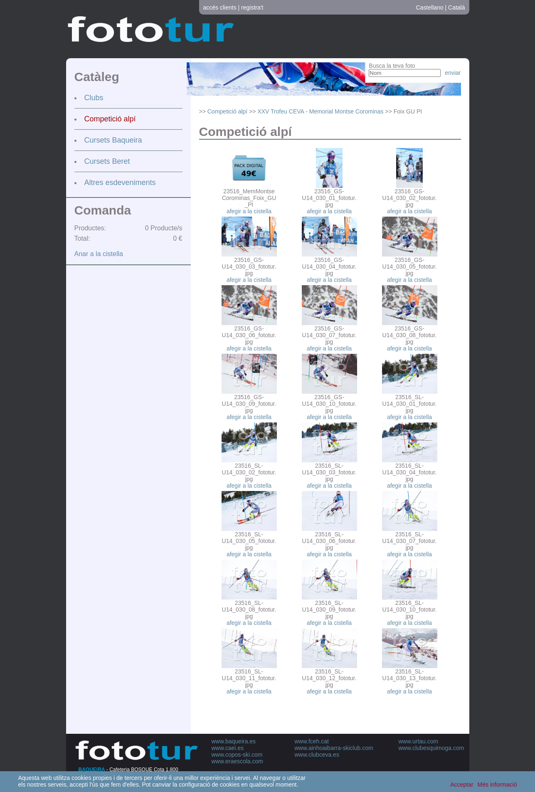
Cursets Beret (107, 161)
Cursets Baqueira (113, 140)
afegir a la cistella (249, 211)
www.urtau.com (419, 741)
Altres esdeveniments (120, 182)
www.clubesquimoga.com (431, 748)
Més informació (497, 784)
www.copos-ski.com (237, 754)
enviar (453, 72)
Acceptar (461, 784)
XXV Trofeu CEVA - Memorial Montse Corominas (320, 111)
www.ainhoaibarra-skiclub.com (334, 748)
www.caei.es (228, 748)
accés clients (220, 7)
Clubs (94, 98)
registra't (252, 7)
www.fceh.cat (312, 741)
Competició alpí (110, 119)
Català (456, 7)
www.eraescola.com (238, 761)
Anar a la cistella (98, 253)
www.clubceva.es (317, 754)
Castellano (429, 7)
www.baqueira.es (234, 741)
